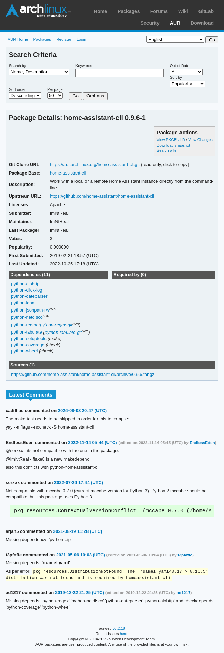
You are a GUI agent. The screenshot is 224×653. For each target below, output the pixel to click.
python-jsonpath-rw (30, 310)
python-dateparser (29, 296)
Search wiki (166, 150)
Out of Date (179, 66)
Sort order (17, 89)
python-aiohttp (25, 283)
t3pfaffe (185, 555)
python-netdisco (27, 317)
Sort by (176, 77)
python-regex (24, 324)
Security (150, 23)
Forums (159, 11)
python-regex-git (56, 324)
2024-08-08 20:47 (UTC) (82, 410)
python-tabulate (26, 332)
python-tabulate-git (63, 332)
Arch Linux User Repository (38, 10)
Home (100, 11)
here (124, 635)
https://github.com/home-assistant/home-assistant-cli (102, 196)
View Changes (200, 140)
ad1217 (184, 594)
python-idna (22, 302)
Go (75, 95)
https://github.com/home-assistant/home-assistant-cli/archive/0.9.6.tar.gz (82, 374)
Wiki (183, 11)
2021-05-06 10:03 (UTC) (80, 555)
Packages (129, 11)
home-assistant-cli (68, 173)
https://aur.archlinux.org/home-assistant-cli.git (95, 164)
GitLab (206, 11)
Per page (55, 89)
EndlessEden (202, 442)
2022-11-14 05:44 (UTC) (92, 442)
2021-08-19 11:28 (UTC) (77, 532)
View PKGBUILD (171, 140)
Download (202, 23)
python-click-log (26, 290)
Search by (17, 66)
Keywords (83, 66)
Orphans (95, 95)
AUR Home (18, 39)
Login (81, 39)
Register (63, 39)
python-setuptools (29, 338)
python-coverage (27, 344)
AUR (175, 23)
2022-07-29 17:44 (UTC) (78, 482)
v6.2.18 (119, 630)
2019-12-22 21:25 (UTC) (79, 594)
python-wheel (24, 351)
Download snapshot (173, 145)
